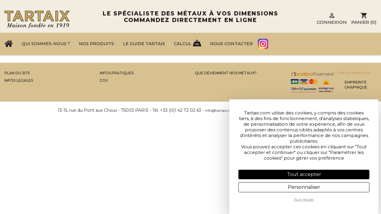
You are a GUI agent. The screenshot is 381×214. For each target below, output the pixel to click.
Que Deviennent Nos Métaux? (226, 73)
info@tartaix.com (220, 110)
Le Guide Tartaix (144, 43)
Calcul (182, 43)
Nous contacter (231, 43)
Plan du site (17, 73)
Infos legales (18, 80)
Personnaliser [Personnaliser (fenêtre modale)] (304, 187)
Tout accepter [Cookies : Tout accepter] (304, 174)
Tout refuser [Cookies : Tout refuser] (304, 199)
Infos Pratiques (117, 73)
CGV (104, 80)
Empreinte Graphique (355, 84)
